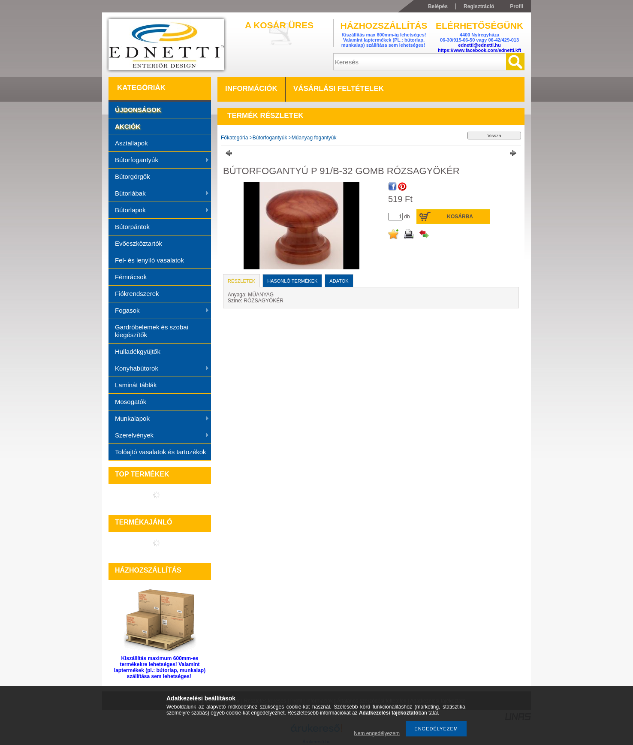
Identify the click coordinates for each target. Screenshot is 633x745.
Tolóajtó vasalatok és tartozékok (160, 451)
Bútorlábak (159, 194)
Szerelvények (159, 435)
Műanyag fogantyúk (314, 138)
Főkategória (234, 138)
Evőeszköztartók (138, 243)
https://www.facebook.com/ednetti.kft (479, 50)
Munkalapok (159, 419)
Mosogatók (130, 401)
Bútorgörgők (132, 176)
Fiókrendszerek (137, 293)
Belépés (438, 6)
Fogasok (159, 311)
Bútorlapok (159, 210)
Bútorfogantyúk (159, 160)
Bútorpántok (132, 226)
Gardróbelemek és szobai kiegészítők (151, 330)
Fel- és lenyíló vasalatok (149, 260)
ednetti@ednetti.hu (479, 45)
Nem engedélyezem (377, 733)
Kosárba (460, 217)
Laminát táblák (136, 385)
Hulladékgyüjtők (137, 351)
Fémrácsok (131, 277)
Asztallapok (131, 143)
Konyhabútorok (159, 369)
